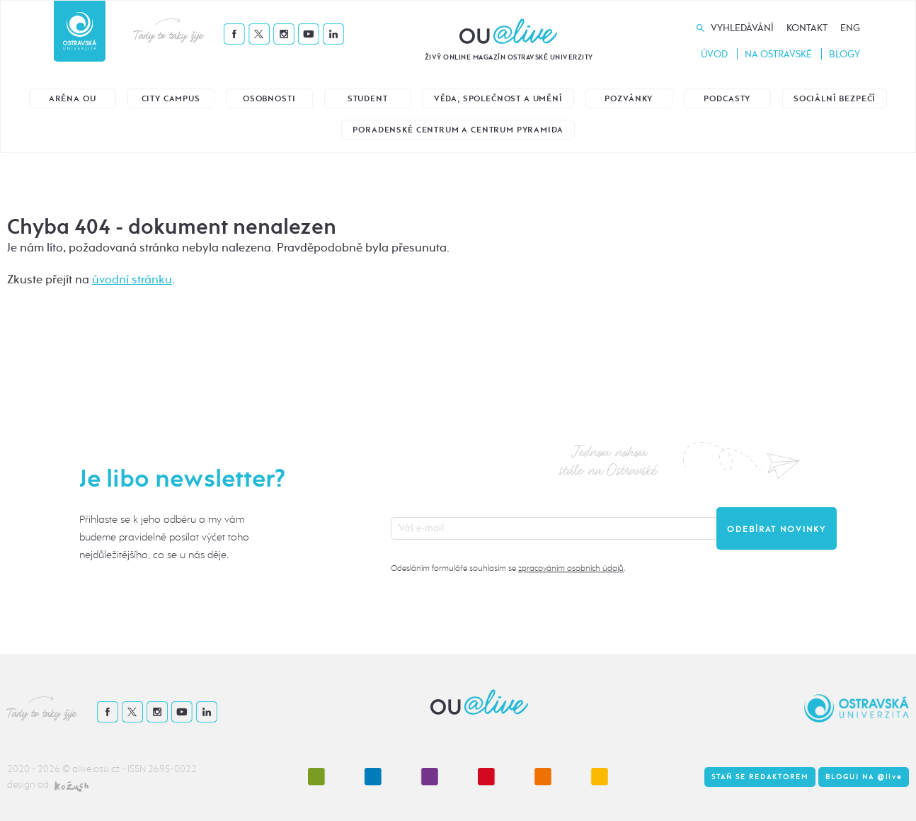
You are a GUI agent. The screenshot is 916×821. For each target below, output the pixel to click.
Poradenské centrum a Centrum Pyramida (458, 130)
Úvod (714, 54)
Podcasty (727, 99)
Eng (850, 28)
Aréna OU (72, 99)
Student (368, 99)
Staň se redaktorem (759, 777)
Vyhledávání (742, 28)
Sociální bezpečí (835, 99)
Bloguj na (863, 777)
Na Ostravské (778, 54)
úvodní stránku (132, 279)
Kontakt (807, 28)
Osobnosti (269, 99)
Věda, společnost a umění (498, 99)
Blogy (844, 54)
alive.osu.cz (96, 769)
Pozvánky (629, 99)
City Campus (171, 99)
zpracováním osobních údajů (571, 568)
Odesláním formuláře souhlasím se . (508, 568)
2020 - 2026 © (39, 769)
